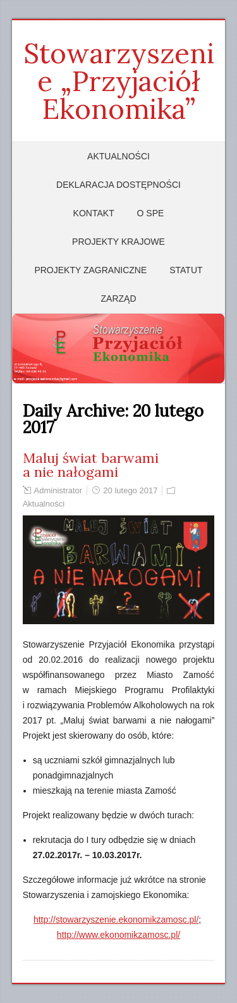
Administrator (58, 490)
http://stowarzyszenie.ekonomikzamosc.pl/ (115, 919)
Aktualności (118, 156)
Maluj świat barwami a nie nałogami (91, 465)
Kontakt (93, 213)
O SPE (150, 213)
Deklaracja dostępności (118, 185)
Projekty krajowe (118, 242)
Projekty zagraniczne (90, 270)
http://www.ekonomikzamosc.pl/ (118, 935)
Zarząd (119, 298)
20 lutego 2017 (130, 490)
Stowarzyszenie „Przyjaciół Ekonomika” (118, 80)
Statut (185, 270)
